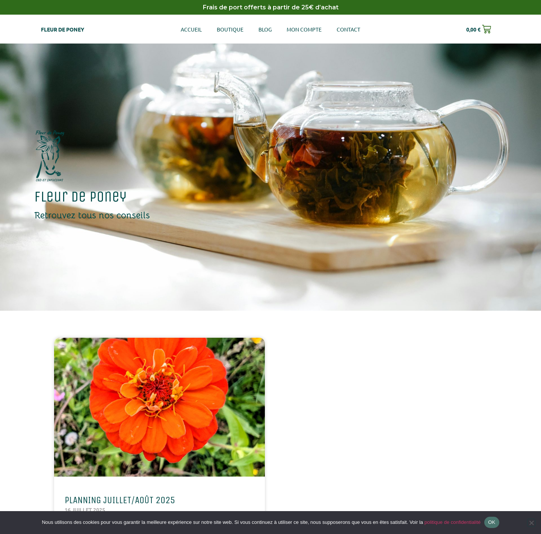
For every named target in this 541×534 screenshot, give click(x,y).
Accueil (191, 29)
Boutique (230, 29)
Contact (348, 29)
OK (491, 522)
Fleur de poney (62, 29)
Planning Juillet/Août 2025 (120, 500)
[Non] (531, 523)
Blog (265, 29)
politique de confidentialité (453, 522)
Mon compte (304, 29)
